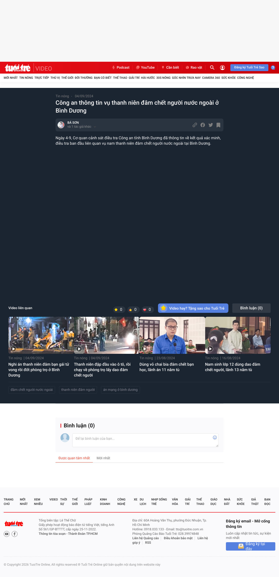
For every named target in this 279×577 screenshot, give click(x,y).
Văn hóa (175, 502)
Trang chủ (8, 502)
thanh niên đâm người (78, 390)
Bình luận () (251, 308)
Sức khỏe (228, 78)
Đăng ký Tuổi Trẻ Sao (249, 67)
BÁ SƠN (73, 123)
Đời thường (84, 78)
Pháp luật (88, 502)
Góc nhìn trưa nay (186, 78)
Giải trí (134, 78)
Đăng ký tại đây (255, 546)
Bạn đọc (267, 502)
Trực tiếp (42, 78)
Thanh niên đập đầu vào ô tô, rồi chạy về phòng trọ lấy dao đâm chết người (102, 370)
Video (53, 499)
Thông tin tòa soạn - (53, 534)
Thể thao (120, 78)
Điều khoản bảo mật (178, 538)
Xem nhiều (38, 502)
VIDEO (43, 68)
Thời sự (63, 502)
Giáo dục (214, 502)
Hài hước (148, 78)
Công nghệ (245, 78)
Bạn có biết (103, 78)
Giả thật (255, 502)
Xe (135, 499)
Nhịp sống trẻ (159, 502)
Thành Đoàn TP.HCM (83, 534)
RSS (148, 543)
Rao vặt (193, 67)
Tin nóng (26, 78)
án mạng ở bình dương (120, 390)
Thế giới (67, 78)
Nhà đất (227, 502)
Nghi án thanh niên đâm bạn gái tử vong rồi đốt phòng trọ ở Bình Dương (38, 370)
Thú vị (55, 78)
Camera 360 (211, 78)
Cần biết (170, 67)
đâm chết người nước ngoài (32, 390)
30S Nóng (163, 78)
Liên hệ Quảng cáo (145, 538)
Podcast (120, 67)
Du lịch (143, 502)
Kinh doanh (105, 502)
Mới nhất (11, 78)
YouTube (145, 67)
